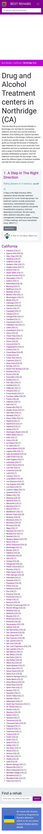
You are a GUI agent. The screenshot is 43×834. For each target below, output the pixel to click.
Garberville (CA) (12, 407)
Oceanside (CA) (12, 556)
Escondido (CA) (12, 377)
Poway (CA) (11, 600)
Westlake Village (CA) (15, 773)
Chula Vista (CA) (13, 336)
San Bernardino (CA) (14, 630)
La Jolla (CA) (11, 446)
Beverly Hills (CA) (13, 295)
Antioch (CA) (11, 270)
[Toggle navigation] (38, 4)
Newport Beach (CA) (14, 539)
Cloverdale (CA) (12, 338)
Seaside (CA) (11, 698)
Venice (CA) (11, 751)
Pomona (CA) (11, 594)
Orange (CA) (11, 561)
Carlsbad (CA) (12, 319)
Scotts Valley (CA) (13, 696)
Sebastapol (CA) (13, 701)
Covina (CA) (11, 355)
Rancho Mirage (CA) (14, 608)
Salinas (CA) (11, 627)
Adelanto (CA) (12, 251)
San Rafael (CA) (12, 660)
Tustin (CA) (10, 737)
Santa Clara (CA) (13, 668)
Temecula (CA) (12, 720)
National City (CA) (13, 531)
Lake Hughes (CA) (13, 459)
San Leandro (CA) (13, 649)
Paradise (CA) (12, 580)
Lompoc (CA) (11, 476)
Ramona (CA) (11, 602)
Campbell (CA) (12, 311)
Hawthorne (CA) (12, 424)
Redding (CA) (11, 611)
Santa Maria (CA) (13, 679)
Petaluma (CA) (12, 589)
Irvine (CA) (10, 440)
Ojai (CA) (10, 558)
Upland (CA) (11, 742)
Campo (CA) (11, 314)
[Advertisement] (21, 37)
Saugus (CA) (11, 690)
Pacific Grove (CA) (13, 567)
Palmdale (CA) (12, 578)
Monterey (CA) (12, 523)
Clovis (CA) (10, 341)
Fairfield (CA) (11, 385)
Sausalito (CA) (12, 693)
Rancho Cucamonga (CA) (16, 605)
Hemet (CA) (11, 429)
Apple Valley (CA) (13, 273)
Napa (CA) (10, 528)
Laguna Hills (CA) (13, 451)
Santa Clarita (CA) (13, 671)
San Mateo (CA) (12, 654)
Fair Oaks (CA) (12, 382)
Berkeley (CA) (11, 292)
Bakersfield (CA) (12, 284)
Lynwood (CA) (12, 492)
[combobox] (21, 10)
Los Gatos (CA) (12, 487)
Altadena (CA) (12, 259)
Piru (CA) (10, 591)
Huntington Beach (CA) (15, 432)
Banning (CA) (11, 286)
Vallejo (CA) (11, 745)
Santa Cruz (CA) (12, 674)
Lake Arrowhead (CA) (15, 454)
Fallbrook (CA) (12, 388)
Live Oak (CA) (11, 468)
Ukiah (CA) (10, 740)
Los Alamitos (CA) (13, 481)
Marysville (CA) (12, 503)
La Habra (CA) (12, 443)
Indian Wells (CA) (13, 435)
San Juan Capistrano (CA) (16, 646)
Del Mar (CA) (11, 366)
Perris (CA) (10, 586)
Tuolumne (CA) (12, 731)
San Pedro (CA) (12, 657)
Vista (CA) (10, 762)
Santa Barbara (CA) (14, 665)
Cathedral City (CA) (14, 325)
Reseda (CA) (11, 616)
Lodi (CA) (10, 473)
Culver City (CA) (12, 358)
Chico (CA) (10, 333)
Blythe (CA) (10, 300)
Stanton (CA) (11, 709)
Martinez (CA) (12, 501)
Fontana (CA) (11, 391)
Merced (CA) (11, 509)
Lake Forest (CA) (13, 457)
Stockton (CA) (12, 712)
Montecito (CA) (12, 520)
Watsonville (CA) (13, 767)
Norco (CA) (10, 542)
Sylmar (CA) (11, 715)
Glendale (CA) (12, 415)
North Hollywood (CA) (15, 545)
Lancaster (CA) (12, 462)
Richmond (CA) (12, 619)
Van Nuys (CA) (12, 748)
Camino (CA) (11, 308)
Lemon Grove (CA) (13, 465)
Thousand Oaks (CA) (14, 723)
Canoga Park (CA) (13, 317)
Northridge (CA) (12, 547)
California (17, 63)
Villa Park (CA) (12, 756)
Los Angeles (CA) (13, 484)
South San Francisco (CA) (16, 704)
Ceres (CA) (10, 328)
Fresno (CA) (11, 399)
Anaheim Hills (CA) (14, 264)
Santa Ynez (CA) (12, 687)
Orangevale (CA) (13, 564)
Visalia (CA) (11, 759)
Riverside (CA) (12, 621)
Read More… (10, 228)
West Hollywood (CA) (15, 770)
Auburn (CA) (11, 281)
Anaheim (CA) (12, 262)
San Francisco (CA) (14, 638)
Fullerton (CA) (12, 402)
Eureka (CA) (11, 380)
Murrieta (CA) (11, 525)
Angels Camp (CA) (13, 267)
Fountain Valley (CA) (14, 396)
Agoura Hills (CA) (13, 253)
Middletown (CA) (13, 512)
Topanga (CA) (12, 726)
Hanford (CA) (11, 421)
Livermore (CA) (12, 470)
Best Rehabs (20, 4)
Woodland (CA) (12, 775)
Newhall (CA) (11, 536)
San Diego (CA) (12, 635)
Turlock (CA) (11, 734)
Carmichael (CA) (13, 322)
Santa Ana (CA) (12, 663)
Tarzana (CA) (11, 718)
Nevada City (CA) (13, 534)
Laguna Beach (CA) (14, 448)
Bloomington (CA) (13, 297)
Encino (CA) (11, 374)
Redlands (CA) (12, 613)
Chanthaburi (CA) (13, 330)
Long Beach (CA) (13, 479)
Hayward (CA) (12, 426)
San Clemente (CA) (14, 632)
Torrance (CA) (12, 729)
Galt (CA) (10, 404)
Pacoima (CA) (12, 569)
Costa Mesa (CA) (13, 352)
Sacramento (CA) (13, 624)
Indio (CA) (10, 437)
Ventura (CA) (11, 753)
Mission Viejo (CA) (13, 514)
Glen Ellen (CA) (12, 413)
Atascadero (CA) (13, 278)
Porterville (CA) (12, 597)
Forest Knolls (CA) (13, 393)
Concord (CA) (11, 344)
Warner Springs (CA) (14, 764)
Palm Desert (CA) (13, 572)
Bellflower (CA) (12, 289)
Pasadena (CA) (12, 583)
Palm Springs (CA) (13, 575)
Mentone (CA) (12, 506)
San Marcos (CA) (13, 652)
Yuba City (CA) (12, 781)
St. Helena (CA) (12, 707)
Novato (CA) (11, 550)
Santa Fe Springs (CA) (15, 676)
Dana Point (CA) (12, 363)
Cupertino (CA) (12, 360)
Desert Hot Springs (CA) (16, 369)
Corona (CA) (11, 349)
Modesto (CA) (12, 517)
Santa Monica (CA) (14, 682)
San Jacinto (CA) (13, 641)
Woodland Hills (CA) (14, 778)
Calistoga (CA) (12, 303)
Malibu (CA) (11, 495)
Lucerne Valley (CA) (14, 490)
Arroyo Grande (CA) (14, 275)
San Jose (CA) (12, 643)
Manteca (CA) (12, 498)
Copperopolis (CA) (13, 347)
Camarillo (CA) (12, 306)
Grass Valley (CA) (13, 418)
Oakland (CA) (11, 553)
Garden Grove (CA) (13, 410)
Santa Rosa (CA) (13, 685)
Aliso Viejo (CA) (12, 256)
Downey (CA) (11, 371)
